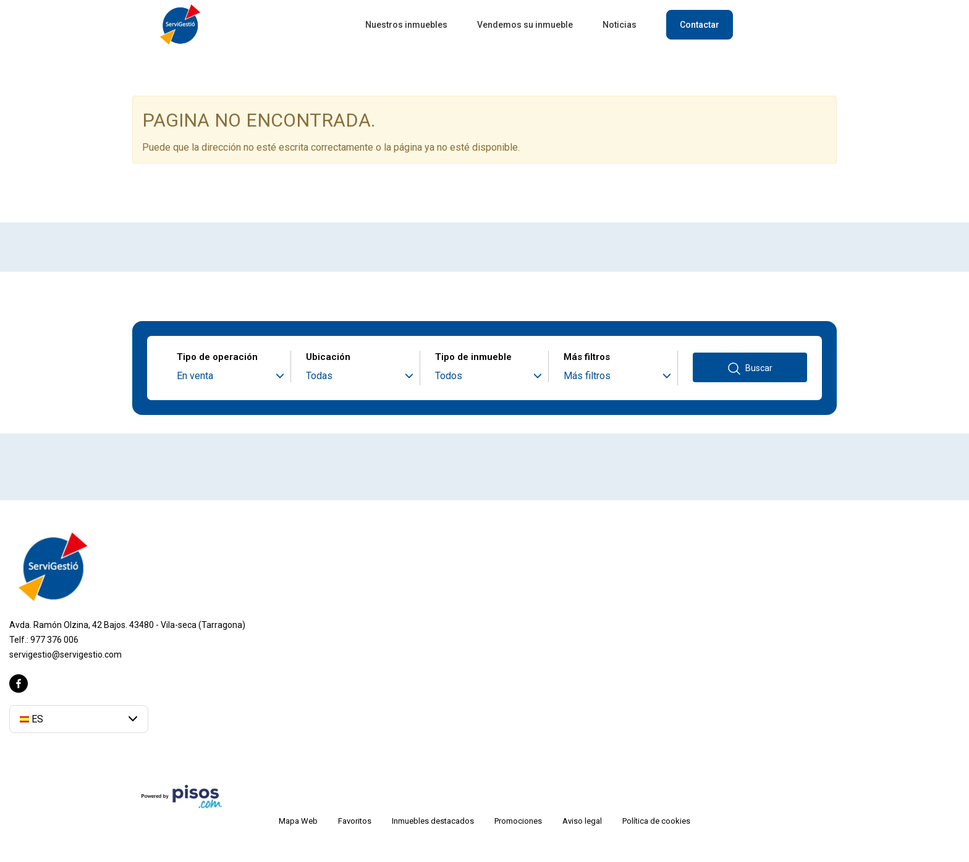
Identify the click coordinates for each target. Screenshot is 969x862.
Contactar (699, 25)
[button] (78, 719)
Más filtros (587, 356)
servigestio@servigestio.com (65, 654)
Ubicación (328, 356)
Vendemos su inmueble (525, 25)
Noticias (620, 25)
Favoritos (354, 821)
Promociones (518, 821)
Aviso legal (582, 821)
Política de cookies (656, 821)
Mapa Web (298, 821)
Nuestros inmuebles (406, 25)
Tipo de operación (217, 356)
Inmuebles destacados (433, 821)
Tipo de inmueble (473, 356)
